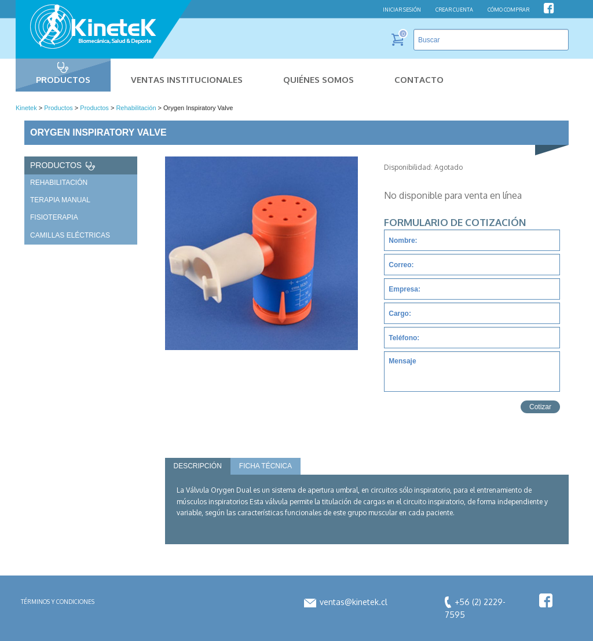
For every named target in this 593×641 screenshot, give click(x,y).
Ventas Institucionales (187, 79)
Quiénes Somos (318, 79)
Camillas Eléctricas (70, 235)
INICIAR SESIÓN (402, 9)
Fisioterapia (54, 217)
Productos (63, 79)
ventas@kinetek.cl (345, 602)
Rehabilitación (58, 183)
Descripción (198, 466)
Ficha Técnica (265, 466)
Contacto (419, 79)
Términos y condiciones (57, 601)
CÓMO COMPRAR (508, 9)
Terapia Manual (60, 200)
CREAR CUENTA (454, 9)
